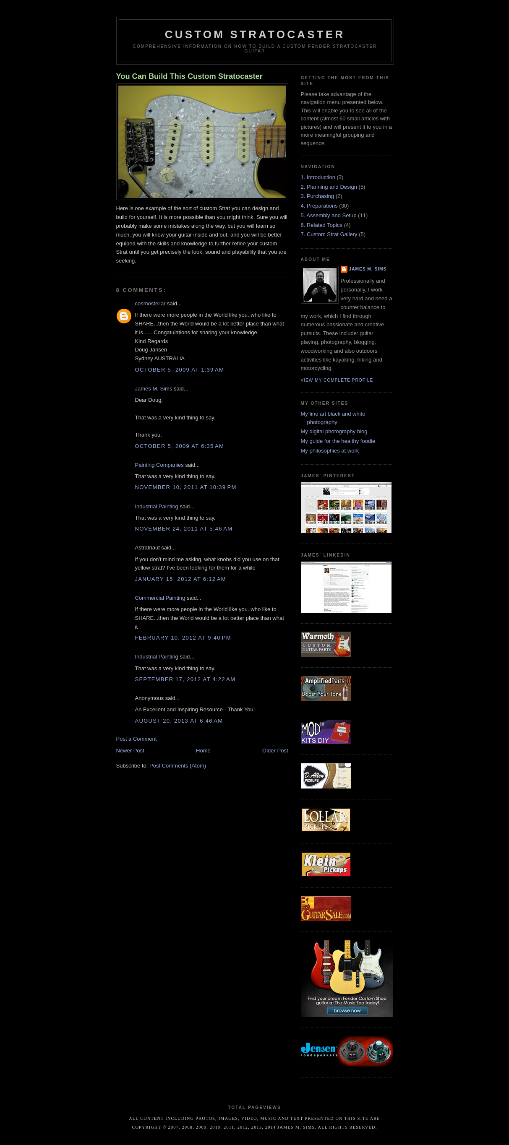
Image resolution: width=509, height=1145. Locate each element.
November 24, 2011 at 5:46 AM (184, 529)
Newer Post (130, 750)
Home (203, 750)
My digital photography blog (334, 431)
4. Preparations (319, 206)
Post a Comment (136, 739)
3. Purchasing (317, 196)
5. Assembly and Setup (329, 215)
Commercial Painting (160, 598)
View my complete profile (337, 380)
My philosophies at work (330, 451)
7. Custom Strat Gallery (329, 234)
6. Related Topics (322, 225)
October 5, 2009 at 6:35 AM (179, 446)
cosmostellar (150, 303)
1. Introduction (318, 177)
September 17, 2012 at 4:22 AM (185, 679)
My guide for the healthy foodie (338, 441)
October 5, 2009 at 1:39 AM (179, 370)
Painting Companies (159, 465)
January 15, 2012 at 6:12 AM (180, 579)
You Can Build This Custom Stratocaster (189, 76)
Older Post (275, 750)
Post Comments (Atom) (177, 765)
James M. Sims (153, 388)
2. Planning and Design (329, 187)
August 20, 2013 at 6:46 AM (179, 721)
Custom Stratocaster (255, 34)
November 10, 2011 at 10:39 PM (186, 487)
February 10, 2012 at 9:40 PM (183, 638)
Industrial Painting (156, 506)
